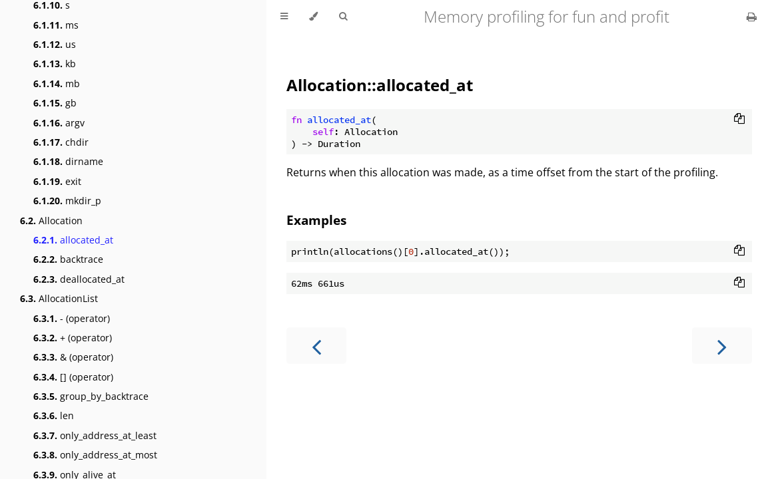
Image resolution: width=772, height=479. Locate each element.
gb (55, 102)
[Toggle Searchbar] (343, 16)
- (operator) (71, 318)
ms (56, 25)
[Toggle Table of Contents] (284, 16)
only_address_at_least (95, 435)
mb (56, 83)
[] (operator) (73, 377)
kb (54, 63)
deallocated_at (79, 279)
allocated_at (73, 240)
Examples (316, 220)
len (53, 415)
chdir (61, 142)
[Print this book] (751, 16)
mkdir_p (67, 200)
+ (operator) (72, 337)
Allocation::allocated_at (379, 85)
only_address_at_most (95, 454)
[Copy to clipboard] (739, 120)
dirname (68, 161)
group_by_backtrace (91, 396)
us (54, 44)
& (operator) (73, 357)
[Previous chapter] (316, 345)
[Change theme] (313, 16)
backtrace (68, 259)
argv (59, 122)
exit (57, 181)
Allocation (51, 220)
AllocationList (59, 298)
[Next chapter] (722, 345)
